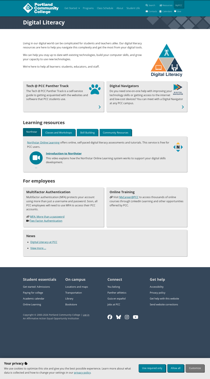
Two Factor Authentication (46, 272)
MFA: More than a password (47, 268)
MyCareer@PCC (128, 248)
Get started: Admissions (36, 337)
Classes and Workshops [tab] (58, 132)
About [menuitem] (119, 8)
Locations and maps (76, 337)
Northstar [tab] (31, 131)
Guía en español (116, 349)
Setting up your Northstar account (69, 170)
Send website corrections (164, 355)
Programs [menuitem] (88, 8)
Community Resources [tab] (115, 132)
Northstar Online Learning (43, 142)
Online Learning (32, 355)
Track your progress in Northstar (68, 202)
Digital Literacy (44, 22)
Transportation (73, 343)
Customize (195, 368)
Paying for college (33, 343)
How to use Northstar (61, 186)
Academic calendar (33, 349)
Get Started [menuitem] (70, 8)
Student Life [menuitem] (133, 8)
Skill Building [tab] (87, 132)
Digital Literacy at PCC (43, 293)
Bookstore (71, 355)
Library (69, 349)
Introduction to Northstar (64, 153)
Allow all (175, 368)
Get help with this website (164, 349)
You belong (113, 337)
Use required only (152, 368)
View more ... (38, 299)
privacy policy (82, 372)
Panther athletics (116, 343)
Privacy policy (157, 343)
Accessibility (157, 337)
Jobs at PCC (113, 355)
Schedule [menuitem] (105, 8)
